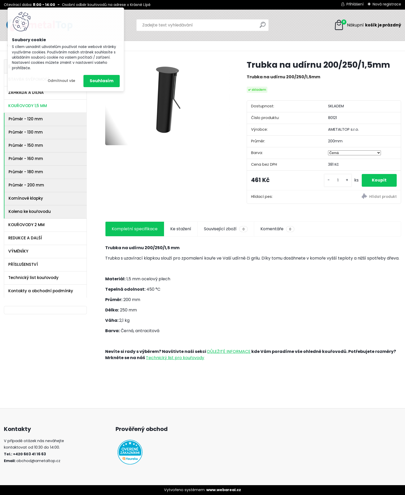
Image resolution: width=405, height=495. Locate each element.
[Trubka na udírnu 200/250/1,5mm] (167, 102)
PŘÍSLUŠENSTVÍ (23, 264)
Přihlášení (355, 4)
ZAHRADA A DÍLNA (26, 92)
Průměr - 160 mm (26, 158)
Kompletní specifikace (135, 229)
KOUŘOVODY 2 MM (26, 224)
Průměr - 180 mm (26, 172)
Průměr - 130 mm (26, 132)
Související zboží (225, 229)
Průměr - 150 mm (26, 145)
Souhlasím (101, 81)
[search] (263, 27)
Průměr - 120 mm (26, 119)
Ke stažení (180, 229)
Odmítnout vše (61, 80)
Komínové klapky (26, 198)
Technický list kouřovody (33, 277)
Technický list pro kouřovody (175, 358)
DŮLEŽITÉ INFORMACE (229, 351)
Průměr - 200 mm (26, 185)
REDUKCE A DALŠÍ (25, 238)
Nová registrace (387, 4)
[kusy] (337, 180)
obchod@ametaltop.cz (38, 460)
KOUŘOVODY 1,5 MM (27, 105)
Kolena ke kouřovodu (30, 211)
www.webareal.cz (223, 489)
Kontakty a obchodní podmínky (40, 291)
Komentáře (277, 229)
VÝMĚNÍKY (18, 251)
